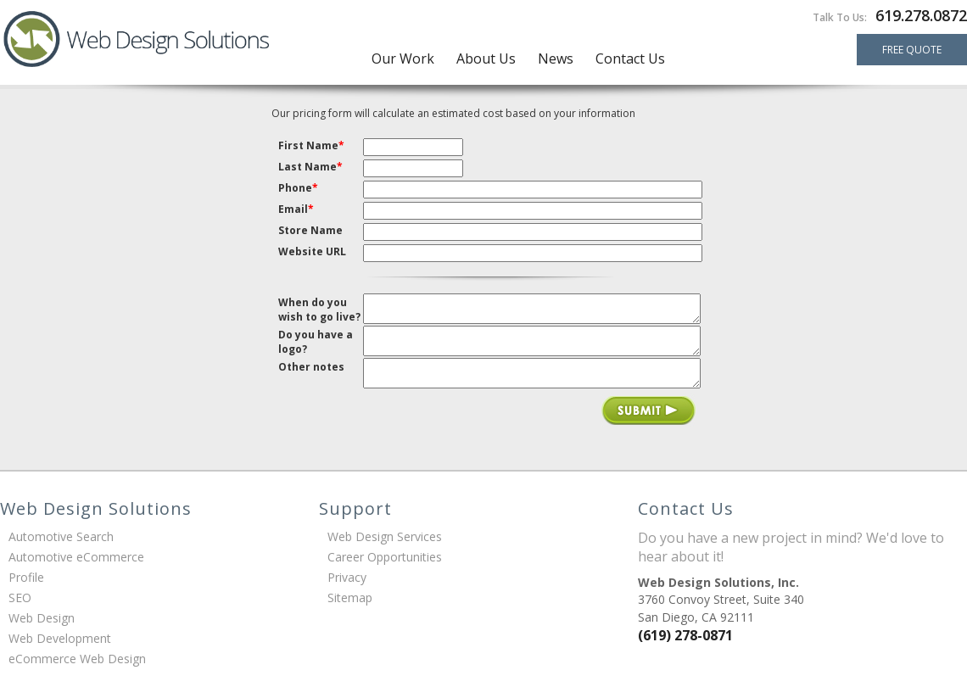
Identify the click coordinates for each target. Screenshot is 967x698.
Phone (298, 188)
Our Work (403, 58)
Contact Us (630, 58)
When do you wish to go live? (319, 309)
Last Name (310, 166)
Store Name (310, 230)
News (555, 58)
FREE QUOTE (912, 49)
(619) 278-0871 (685, 647)
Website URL (312, 251)
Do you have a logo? (315, 345)
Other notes (311, 373)
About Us (486, 58)
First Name (311, 145)
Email (296, 209)
